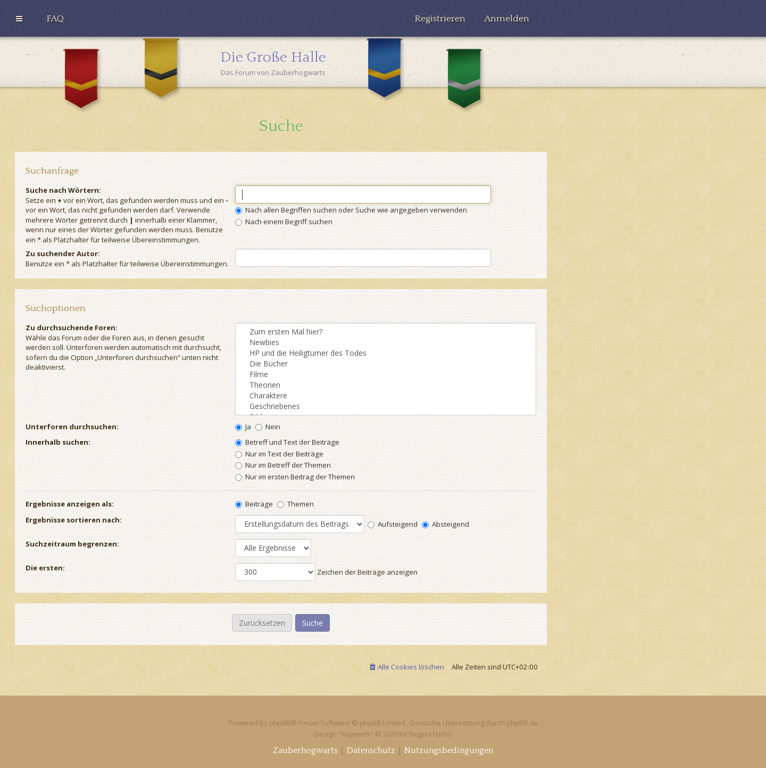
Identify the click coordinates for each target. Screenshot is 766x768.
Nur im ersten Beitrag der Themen (295, 476)
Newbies (385, 342)
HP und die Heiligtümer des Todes (385, 353)
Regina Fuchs (430, 734)
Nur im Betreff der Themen (283, 465)
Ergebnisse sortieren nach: (74, 520)
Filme (385, 374)
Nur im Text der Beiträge (279, 454)
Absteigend (445, 524)
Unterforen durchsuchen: (72, 426)
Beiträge (254, 504)
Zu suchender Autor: (63, 253)
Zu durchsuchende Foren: (72, 327)
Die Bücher (385, 363)
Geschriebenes (385, 406)
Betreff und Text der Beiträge (287, 442)
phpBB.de (522, 723)
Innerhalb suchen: (58, 442)
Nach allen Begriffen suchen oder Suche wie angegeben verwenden (351, 210)
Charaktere (385, 395)
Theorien (385, 385)
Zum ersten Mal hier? (385, 331)
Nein (267, 426)
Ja (243, 426)
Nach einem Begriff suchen (283, 221)
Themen (295, 504)
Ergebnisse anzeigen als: (70, 504)
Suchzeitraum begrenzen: (72, 544)
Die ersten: (45, 568)
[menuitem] (55, 18)
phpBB (279, 723)
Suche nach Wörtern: (63, 190)
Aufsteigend (393, 524)
